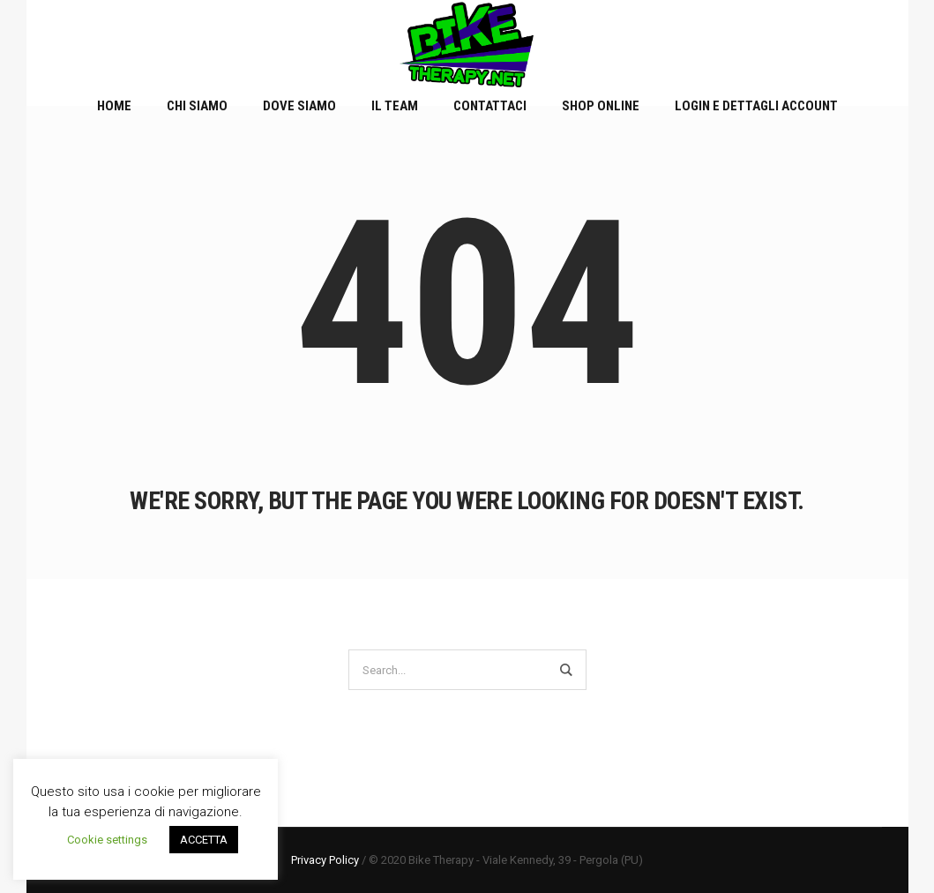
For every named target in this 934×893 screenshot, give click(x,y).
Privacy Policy (325, 860)
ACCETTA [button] (204, 839)
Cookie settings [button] (107, 839)
